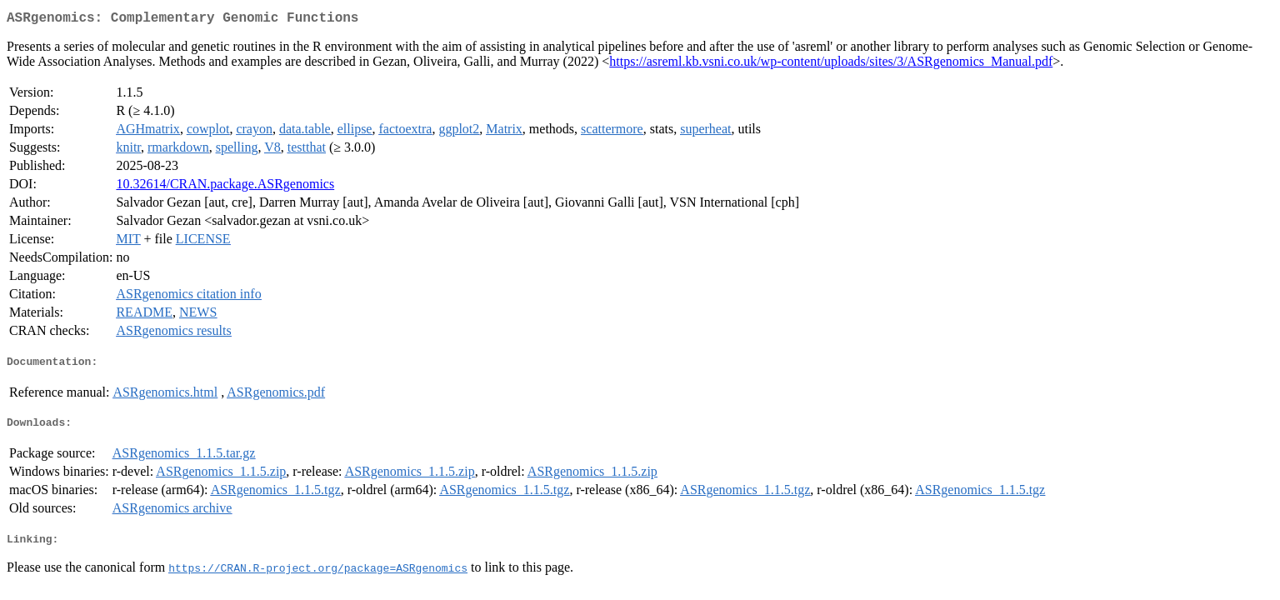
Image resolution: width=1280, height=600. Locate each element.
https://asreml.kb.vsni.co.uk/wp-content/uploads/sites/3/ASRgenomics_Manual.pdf (830, 65)
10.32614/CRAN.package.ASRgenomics (225, 187)
